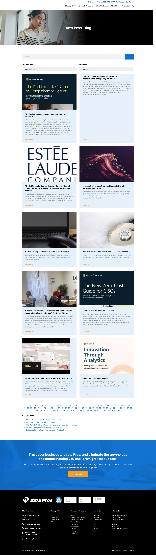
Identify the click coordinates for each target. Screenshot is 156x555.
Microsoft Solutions (85, 6)
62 (110, 408)
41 (38, 408)
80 (74, 411)
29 (108, 405)
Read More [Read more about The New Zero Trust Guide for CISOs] (86, 332)
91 (112, 411)
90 (109, 411)
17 (67, 405)
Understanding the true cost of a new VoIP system (47, 252)
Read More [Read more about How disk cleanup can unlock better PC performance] (86, 264)
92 (115, 411)
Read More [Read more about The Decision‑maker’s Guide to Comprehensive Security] (29, 139)
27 (101, 405)
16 (64, 405)
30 (111, 405)
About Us (114, 6)
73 (51, 411)
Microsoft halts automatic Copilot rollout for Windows (46, 420)
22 (84, 405)
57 (93, 408)
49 (66, 408)
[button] (133, 5)
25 (94, 405)
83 (84, 411)
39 (31, 408)
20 (77, 405)
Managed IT (70, 6)
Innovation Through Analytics (95, 378)
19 (74, 405)
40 (35, 408)
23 (87, 405)
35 (129, 405)
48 (62, 408)
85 (91, 411)
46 (55, 408)
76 (61, 411)
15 (61, 405)
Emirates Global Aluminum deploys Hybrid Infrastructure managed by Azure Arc (100, 77)
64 (117, 408)
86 (95, 411)
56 (90, 408)
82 (81, 411)
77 (64, 411)
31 (115, 405)
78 (67, 411)
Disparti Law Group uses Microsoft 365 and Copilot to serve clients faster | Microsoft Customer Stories (48, 312)
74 (54, 411)
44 (48, 408)
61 (107, 408)
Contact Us (126, 6)
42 (41, 408)
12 (51, 405)
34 (125, 405)
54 (83, 408)
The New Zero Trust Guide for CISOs (98, 311)
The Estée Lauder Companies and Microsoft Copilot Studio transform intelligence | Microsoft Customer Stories (47, 188)
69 (37, 411)
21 (80, 405)
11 (48, 405)
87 (98, 411)
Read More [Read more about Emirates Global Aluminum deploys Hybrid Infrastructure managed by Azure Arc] (86, 139)
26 (98, 405)
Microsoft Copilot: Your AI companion (40, 422)
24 (91, 405)
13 (54, 405)
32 (118, 405)
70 (41, 411)
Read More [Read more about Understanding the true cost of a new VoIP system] (29, 264)
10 (45, 405)
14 (58, 405)
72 (47, 411)
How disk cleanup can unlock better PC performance (105, 252)
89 (105, 411)
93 (119, 411)
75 (57, 411)
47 (59, 408)
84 (88, 411)
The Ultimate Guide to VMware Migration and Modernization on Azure (52, 425)
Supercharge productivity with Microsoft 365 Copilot (48, 378)
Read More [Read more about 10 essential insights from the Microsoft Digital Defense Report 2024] (86, 205)
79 (71, 411)
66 (124, 408)
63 (114, 408)
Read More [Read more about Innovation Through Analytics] (86, 395)
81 (77, 411)
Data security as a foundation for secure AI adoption (46, 430)
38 (28, 408)
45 (52, 408)
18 (70, 405)
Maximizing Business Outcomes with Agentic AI (44, 427)
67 (128, 408)
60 (104, 408)
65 (121, 408)
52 (76, 408)
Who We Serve (102, 6)
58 (97, 408)
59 (100, 408)
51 (72, 408)
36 (132, 405)
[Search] (129, 57)
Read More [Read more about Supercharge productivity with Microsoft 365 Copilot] (29, 395)
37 (24, 408)
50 (69, 408)
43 (45, 408)
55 (86, 408)
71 (44, 411)
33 (122, 405)
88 (102, 411)
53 (79, 408)
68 (131, 408)
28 (104, 405)
